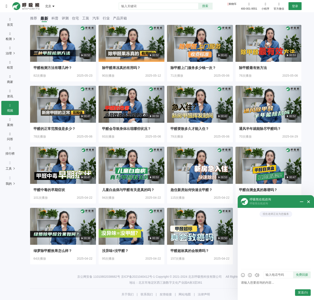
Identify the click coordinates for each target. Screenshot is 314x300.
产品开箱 (120, 18)
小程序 (265, 5)
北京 (48, 6)
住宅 (75, 18)
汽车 (95, 18)
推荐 (33, 18)
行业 (106, 18)
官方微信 (279, 5)
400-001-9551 (249, 8)
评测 (65, 18)
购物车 (233, 3)
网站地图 (185, 294)
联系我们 (147, 294)
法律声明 (204, 294)
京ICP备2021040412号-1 (138, 276)
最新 (44, 19)
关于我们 (127, 294)
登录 (295, 6)
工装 (85, 18)
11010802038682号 (106, 276)
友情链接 (166, 294)
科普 (54, 18)
